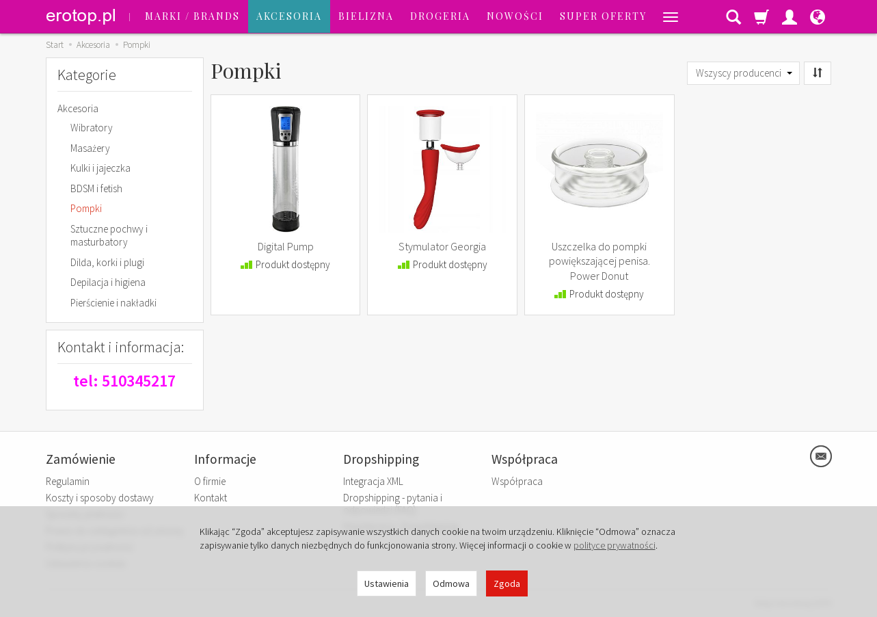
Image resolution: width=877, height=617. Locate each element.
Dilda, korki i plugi (107, 262)
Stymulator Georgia (442, 246)
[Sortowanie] (817, 73)
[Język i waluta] (817, 16)
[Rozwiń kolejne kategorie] (670, 16)
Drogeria (440, 16)
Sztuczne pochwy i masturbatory (109, 235)
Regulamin (68, 481)
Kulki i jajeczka (100, 167)
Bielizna (366, 16)
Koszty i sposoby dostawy (100, 497)
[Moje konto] (789, 16)
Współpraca (517, 481)
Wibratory (91, 127)
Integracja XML (373, 481)
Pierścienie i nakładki (113, 302)
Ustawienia (386, 583)
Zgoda (507, 583)
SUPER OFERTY (603, 16)
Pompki (86, 208)
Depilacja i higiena (108, 282)
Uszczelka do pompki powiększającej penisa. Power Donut (599, 261)
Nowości (515, 16)
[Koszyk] (761, 16)
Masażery (90, 148)
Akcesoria (289, 16)
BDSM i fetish (96, 188)
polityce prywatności (615, 545)
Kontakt (210, 497)
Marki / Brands (192, 16)
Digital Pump (286, 246)
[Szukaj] (733, 16)
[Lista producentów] (743, 73)
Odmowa (451, 583)
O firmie (210, 481)
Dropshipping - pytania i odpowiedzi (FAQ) (392, 503)
